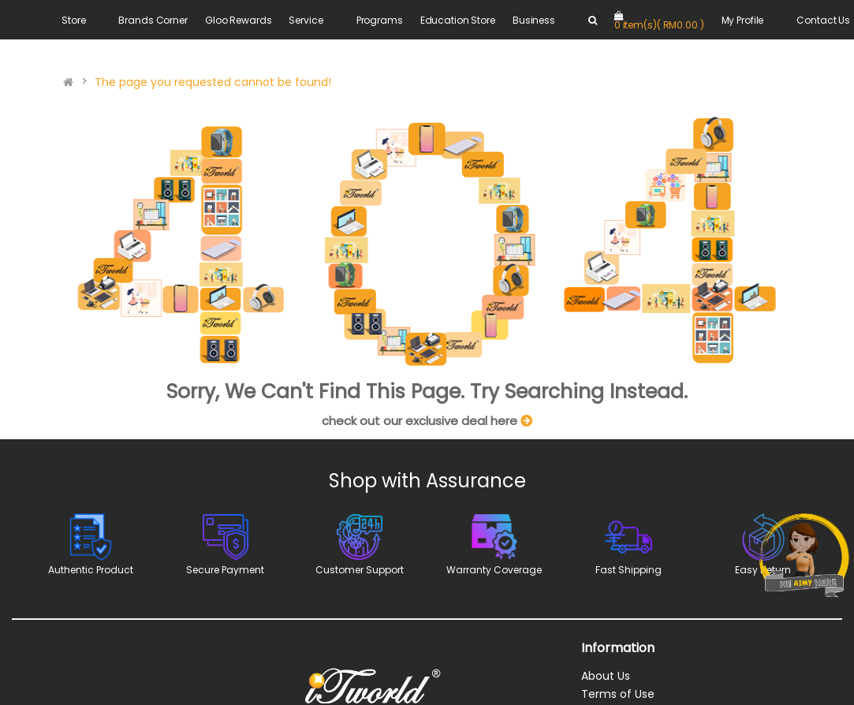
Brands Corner (152, 20)
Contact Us (823, 20)
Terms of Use (617, 694)
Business (534, 20)
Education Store (457, 20)
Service (306, 20)
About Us (605, 676)
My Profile (743, 20)
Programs (379, 20)
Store (73, 20)
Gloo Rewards (238, 20)
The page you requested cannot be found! (213, 82)
